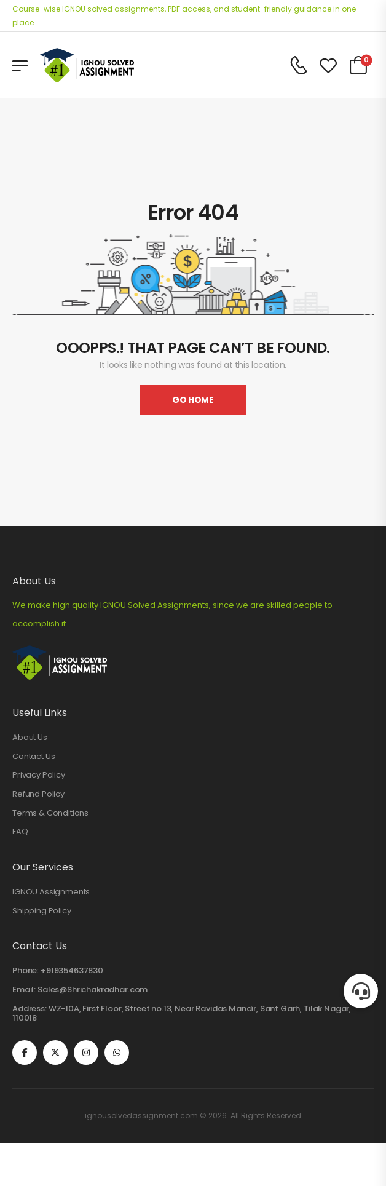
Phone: (25, 970)
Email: (24, 989)
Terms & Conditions (50, 813)
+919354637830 (72, 970)
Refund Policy (38, 794)
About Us (29, 737)
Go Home (193, 400)
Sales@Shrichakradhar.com (92, 989)
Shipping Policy (41, 911)
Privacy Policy (38, 775)
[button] (361, 991)
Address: (29, 1008)
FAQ (20, 832)
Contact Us (33, 757)
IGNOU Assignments (51, 892)
